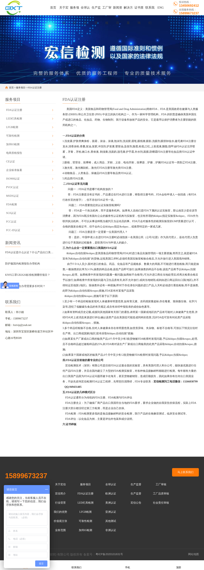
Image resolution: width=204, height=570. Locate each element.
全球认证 (85, 10)
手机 (127, 565)
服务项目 (74, 10)
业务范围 (60, 530)
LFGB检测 (12, 127)
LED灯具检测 (14, 118)
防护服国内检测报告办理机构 (22, 263)
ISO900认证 (13, 178)
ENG (160, 7)
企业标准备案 (14, 170)
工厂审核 (106, 10)
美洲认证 (110, 502)
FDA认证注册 (35, 87)
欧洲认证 (110, 493)
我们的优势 (60, 511)
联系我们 (149, 10)
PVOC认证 (12, 187)
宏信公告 (136, 502)
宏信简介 (60, 493)
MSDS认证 (12, 195)
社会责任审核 (161, 502)
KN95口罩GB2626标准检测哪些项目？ (27, 274)
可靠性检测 (13, 135)
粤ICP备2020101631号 (109, 554)
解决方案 (128, 10)
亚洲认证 (110, 511)
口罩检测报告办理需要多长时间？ (25, 286)
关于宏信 (63, 10)
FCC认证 (11, 221)
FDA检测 (11, 204)
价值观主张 (60, 521)
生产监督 (96, 10)
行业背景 (60, 502)
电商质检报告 (14, 153)
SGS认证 (11, 213)
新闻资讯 (117, 10)
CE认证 (10, 161)
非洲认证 (110, 530)
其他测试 (110, 521)
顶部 (178, 565)
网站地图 (193, 554)
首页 (53, 7)
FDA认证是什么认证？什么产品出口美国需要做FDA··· (30, 252)
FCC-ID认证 (13, 230)
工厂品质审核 (161, 493)
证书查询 (139, 10)
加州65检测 (13, 144)
